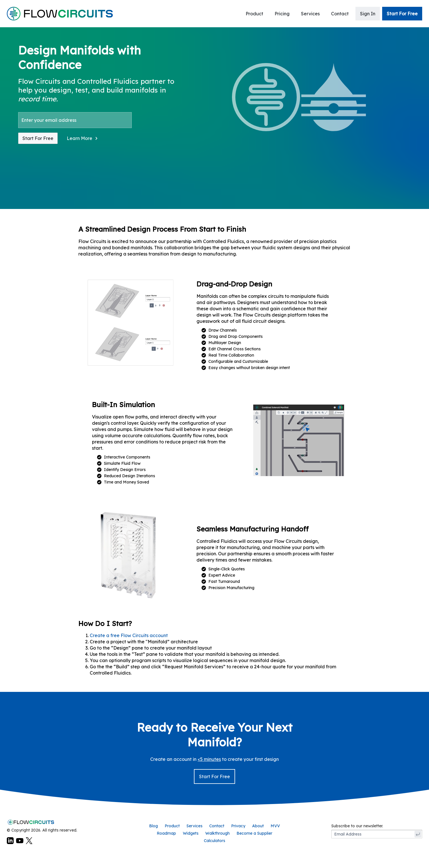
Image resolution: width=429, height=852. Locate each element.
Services (310, 13)
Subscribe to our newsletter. (357, 825)
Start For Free (402, 13)
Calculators (214, 840)
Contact (340, 13)
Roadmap (166, 833)
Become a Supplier (254, 833)
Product (254, 13)
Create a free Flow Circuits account (129, 635)
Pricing (282, 13)
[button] (82, 138)
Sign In (367, 13)
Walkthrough (217, 833)
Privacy (238, 825)
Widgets (190, 833)
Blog (153, 825)
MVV (275, 825)
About (258, 825)
